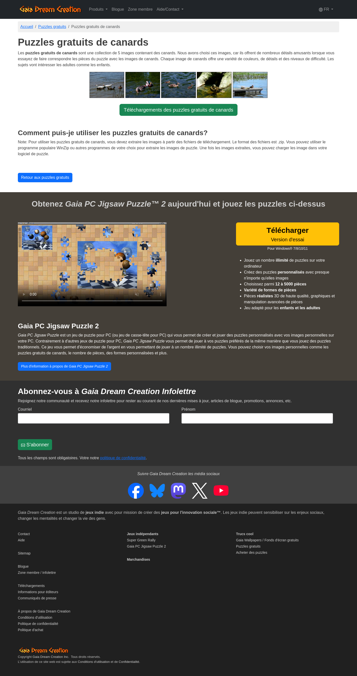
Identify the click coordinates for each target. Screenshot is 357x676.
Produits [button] (97, 9)
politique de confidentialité (123, 458)
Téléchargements (31, 586)
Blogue (118, 9)
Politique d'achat (30, 630)
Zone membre (140, 9)
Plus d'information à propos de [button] (64, 366)
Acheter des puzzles (251, 552)
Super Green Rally (141, 540)
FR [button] (324, 9)
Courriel (25, 409)
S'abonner (35, 444)
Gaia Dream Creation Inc (50, 657)
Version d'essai (288, 234)
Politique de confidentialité (38, 624)
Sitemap (24, 553)
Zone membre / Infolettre (37, 573)
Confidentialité (129, 662)
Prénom (188, 409)
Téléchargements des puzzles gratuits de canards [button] (178, 110)
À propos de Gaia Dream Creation (44, 611)
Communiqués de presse (37, 598)
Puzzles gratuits (52, 27)
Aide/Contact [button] (168, 9)
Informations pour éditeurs (38, 592)
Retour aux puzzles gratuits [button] (45, 177)
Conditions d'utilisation (35, 617)
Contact (24, 534)
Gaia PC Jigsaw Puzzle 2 (58, 326)
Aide (21, 540)
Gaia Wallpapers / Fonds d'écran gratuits (267, 540)
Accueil (26, 27)
